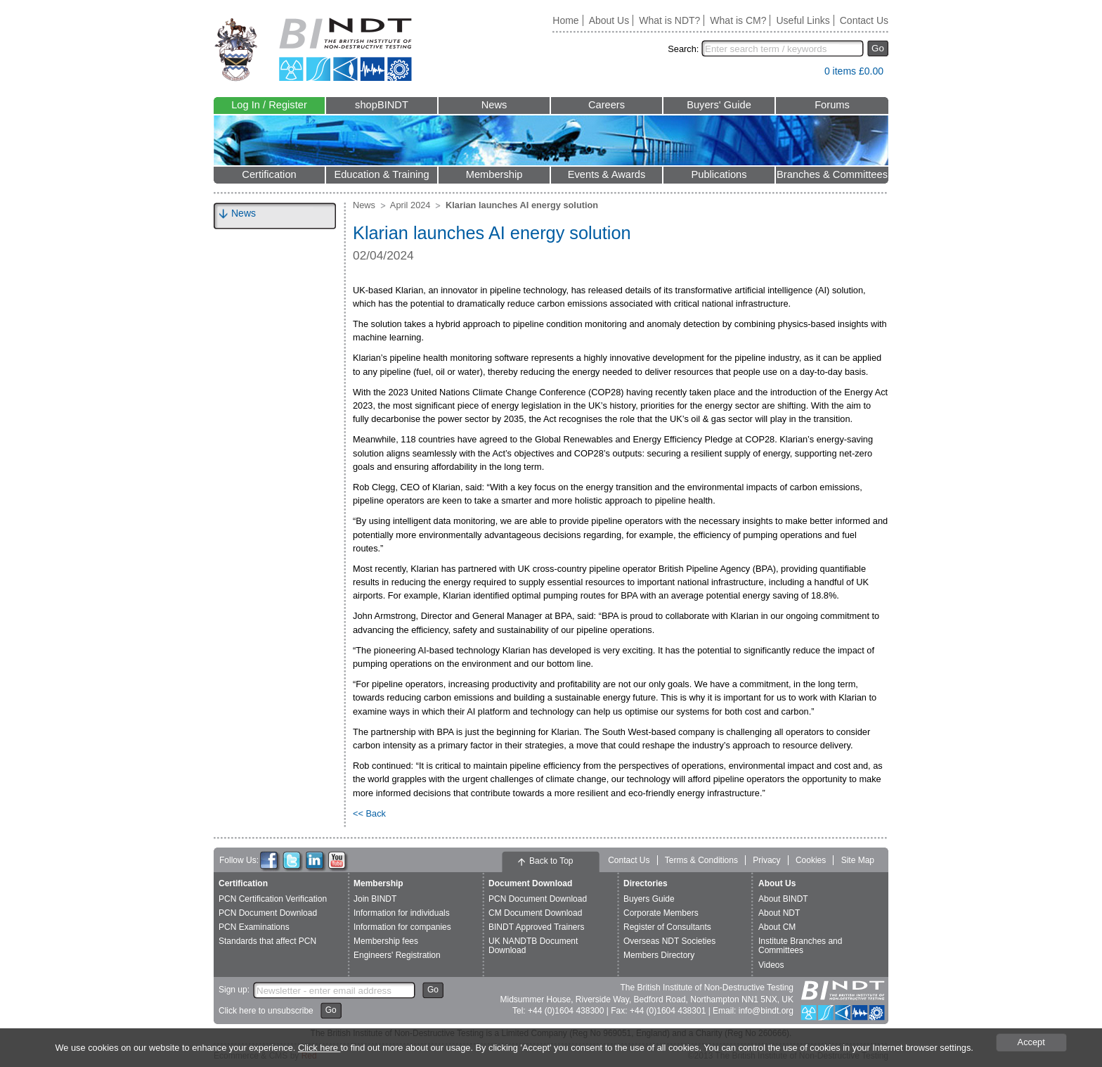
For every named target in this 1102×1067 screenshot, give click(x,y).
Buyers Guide (649, 899)
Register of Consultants (667, 927)
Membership (494, 174)
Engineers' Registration (397, 955)
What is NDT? (669, 20)
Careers (606, 104)
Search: (683, 49)
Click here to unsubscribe (266, 1011)
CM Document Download (535, 913)
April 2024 (410, 205)
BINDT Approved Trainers (536, 927)
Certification (269, 174)
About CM (777, 927)
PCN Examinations (254, 927)
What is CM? (738, 20)
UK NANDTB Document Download (533, 945)
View (807, 74)
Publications (718, 174)
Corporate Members (661, 913)
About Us (609, 20)
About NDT (779, 913)
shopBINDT (381, 104)
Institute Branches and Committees (800, 945)
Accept (1031, 1042)
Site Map (857, 860)
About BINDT (783, 899)
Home (565, 20)
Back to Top (551, 861)
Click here (319, 1047)
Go (877, 48)
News (494, 104)
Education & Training (381, 174)
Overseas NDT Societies (669, 941)
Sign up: (234, 990)
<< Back (369, 813)
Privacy (766, 860)
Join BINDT (375, 899)
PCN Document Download (268, 913)
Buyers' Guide (719, 104)
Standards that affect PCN (267, 941)
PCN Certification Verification (273, 899)
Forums (832, 104)
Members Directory (658, 955)
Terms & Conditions (701, 860)
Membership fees (386, 941)
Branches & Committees (832, 174)
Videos (771, 965)
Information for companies (402, 927)
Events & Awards (607, 174)
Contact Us (864, 20)
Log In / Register (269, 104)
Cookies (811, 860)
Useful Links (802, 20)
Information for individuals (402, 913)
